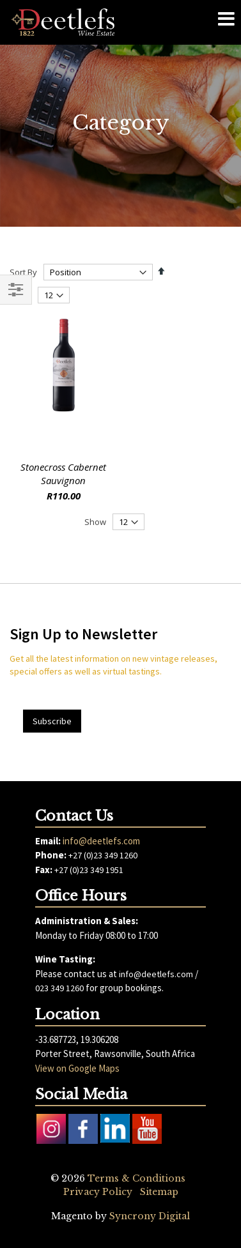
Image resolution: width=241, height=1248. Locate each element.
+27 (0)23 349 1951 (88, 870)
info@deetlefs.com (101, 841)
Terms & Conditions (136, 1178)
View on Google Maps (77, 1068)
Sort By (23, 272)
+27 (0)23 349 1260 (102, 855)
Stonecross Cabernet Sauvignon (63, 473)
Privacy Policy (97, 1192)
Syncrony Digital (149, 1216)
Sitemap (159, 1192)
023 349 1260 (59, 988)
